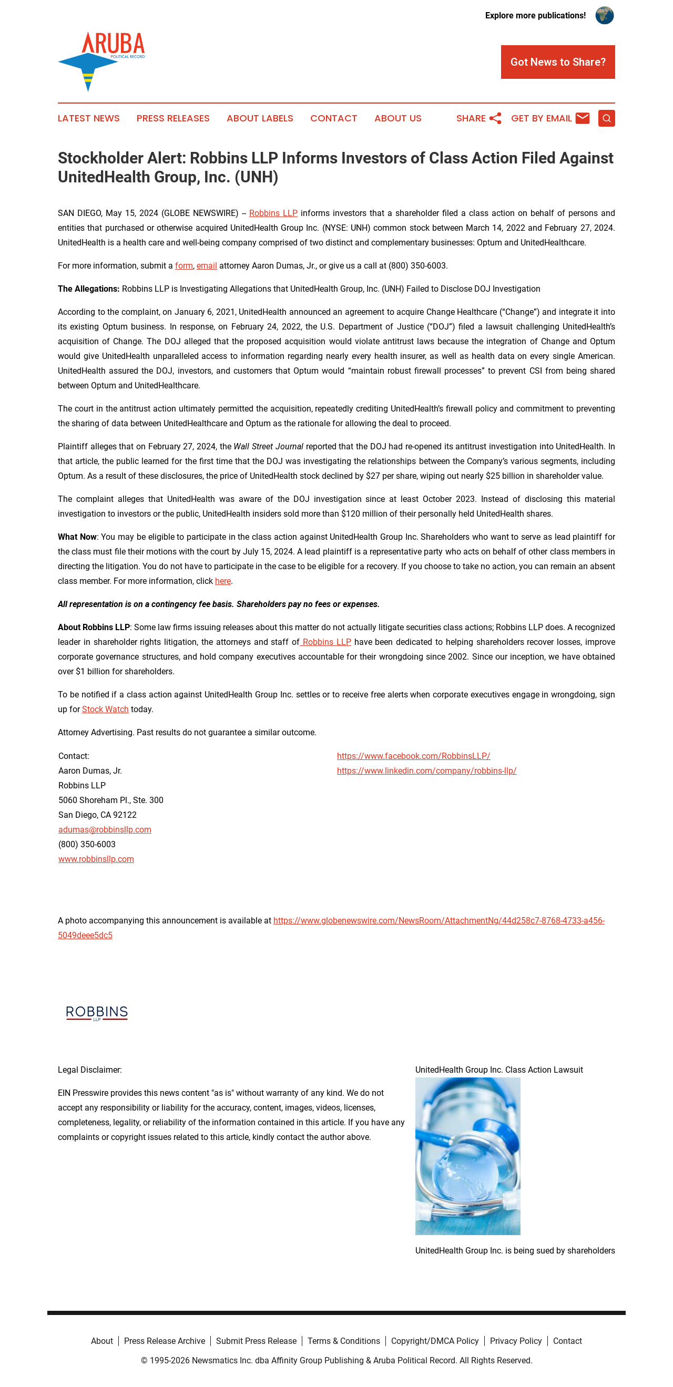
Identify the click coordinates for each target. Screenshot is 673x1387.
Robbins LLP (273, 213)
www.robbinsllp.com (96, 859)
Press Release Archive (164, 1341)
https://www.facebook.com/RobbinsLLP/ (414, 756)
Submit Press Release (256, 1341)
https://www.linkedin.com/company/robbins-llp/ (427, 771)
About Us (398, 118)
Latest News (89, 118)
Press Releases (173, 118)
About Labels (260, 118)
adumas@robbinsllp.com (104, 830)
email (207, 266)
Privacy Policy (516, 1341)
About (102, 1341)
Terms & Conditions (344, 1341)
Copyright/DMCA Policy (435, 1341)
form (184, 266)
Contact (334, 118)
